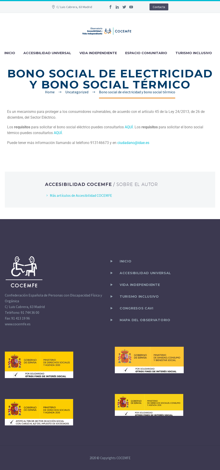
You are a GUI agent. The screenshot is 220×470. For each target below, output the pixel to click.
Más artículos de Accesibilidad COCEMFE (81, 195)
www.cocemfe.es (18, 324)
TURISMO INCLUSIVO (193, 53)
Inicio (125, 261)
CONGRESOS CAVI (136, 308)
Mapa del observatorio (145, 320)
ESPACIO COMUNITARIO (146, 53)
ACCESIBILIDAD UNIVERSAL (47, 53)
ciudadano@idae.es (133, 143)
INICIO (9, 53)
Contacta (159, 7)
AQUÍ (129, 127)
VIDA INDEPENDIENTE (98, 53)
